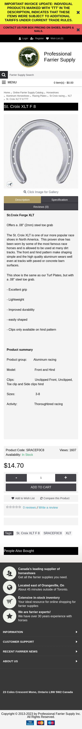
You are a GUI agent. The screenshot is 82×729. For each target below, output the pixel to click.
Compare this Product (56, 498)
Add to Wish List (24, 498)
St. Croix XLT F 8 (28, 533)
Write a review (48, 507)
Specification (59, 199)
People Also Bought (19, 551)
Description (22, 199)
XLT (68, 533)
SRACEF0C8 (53, 533)
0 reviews (29, 507)
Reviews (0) (40, 206)
